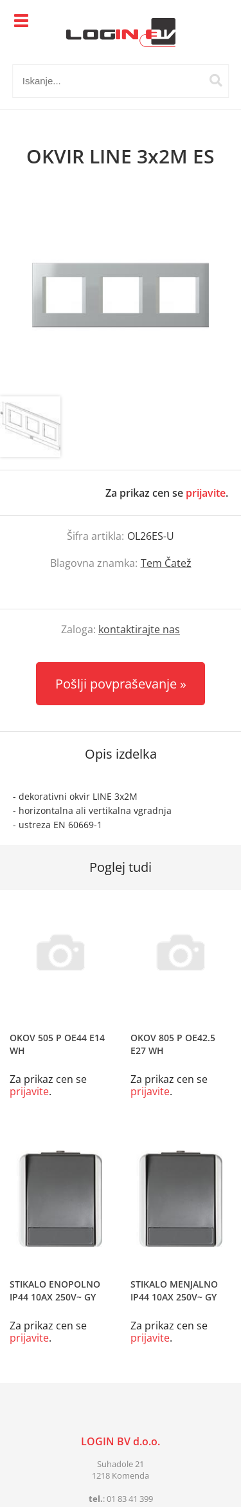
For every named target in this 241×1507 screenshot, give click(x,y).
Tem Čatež (166, 563)
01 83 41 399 (130, 1498)
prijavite (206, 493)
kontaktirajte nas (139, 629)
